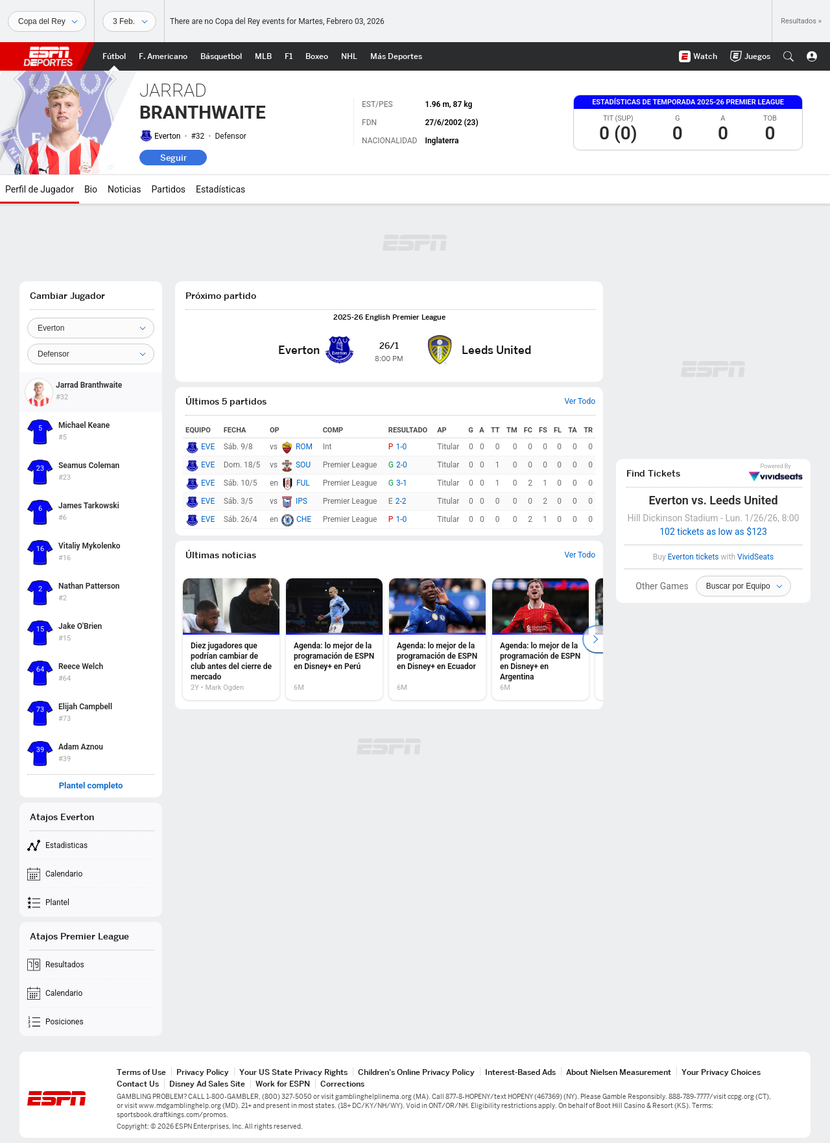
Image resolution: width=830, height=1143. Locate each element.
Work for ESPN (282, 1084)
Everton (167, 136)
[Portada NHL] (349, 56)
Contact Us (138, 1084)
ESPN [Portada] (48, 56)
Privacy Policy (202, 1072)
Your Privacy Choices (721, 1072)
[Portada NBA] (221, 56)
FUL (303, 483)
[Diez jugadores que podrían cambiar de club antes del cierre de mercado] (231, 639)
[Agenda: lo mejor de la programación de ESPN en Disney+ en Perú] (334, 639)
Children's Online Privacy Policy (416, 1072)
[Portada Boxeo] (316, 56)
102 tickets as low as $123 (713, 531)
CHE (303, 519)
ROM (304, 446)
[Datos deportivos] (129, 21)
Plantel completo (91, 785)
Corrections (342, 1084)
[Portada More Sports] (396, 56)
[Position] (91, 354)
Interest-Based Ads (520, 1072)
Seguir (173, 157)
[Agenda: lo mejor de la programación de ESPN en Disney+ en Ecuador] (437, 639)
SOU (303, 464)
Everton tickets (693, 556)
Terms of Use (141, 1072)
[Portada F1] (288, 56)
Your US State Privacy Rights (293, 1072)
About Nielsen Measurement (618, 1072)
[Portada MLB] (263, 56)
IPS (301, 501)
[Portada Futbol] (114, 56)
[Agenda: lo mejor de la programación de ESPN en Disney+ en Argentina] (540, 639)
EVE (208, 446)
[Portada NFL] (163, 56)
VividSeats (775, 473)
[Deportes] (47, 21)
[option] (231, 639)
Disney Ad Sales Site (207, 1084)
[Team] (91, 328)
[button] (788, 56)
